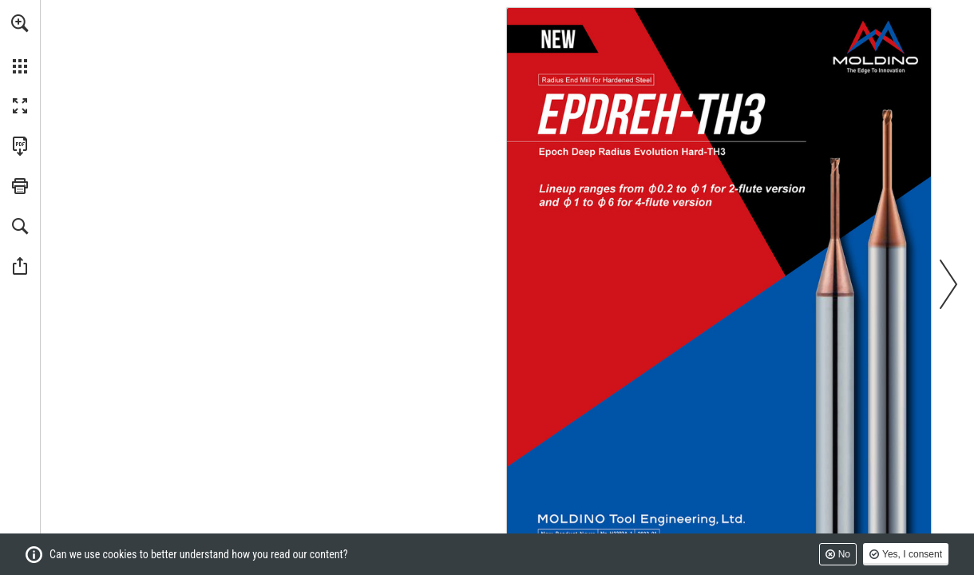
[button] (20, 23)
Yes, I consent (912, 554)
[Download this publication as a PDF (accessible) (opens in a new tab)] (20, 146)
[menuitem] (20, 44)
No (844, 554)
